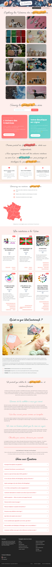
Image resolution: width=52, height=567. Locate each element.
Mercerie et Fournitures (23, 547)
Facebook (4, 559)
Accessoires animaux (40, 544)
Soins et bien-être (39, 547)
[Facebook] (30, 8)
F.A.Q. (32, 563)
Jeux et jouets (38, 550)
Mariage (37, 549)
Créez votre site (35, 135)
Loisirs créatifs (22, 549)
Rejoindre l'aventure (9, 134)
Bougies (20, 542)
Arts (36, 546)
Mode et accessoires (23, 546)
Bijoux (20, 541)
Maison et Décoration (40, 541)
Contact (4, 557)
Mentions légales (37, 563)
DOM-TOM (4, 221)
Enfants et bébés (39, 542)
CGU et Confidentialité (46, 563)
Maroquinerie (21, 544)
